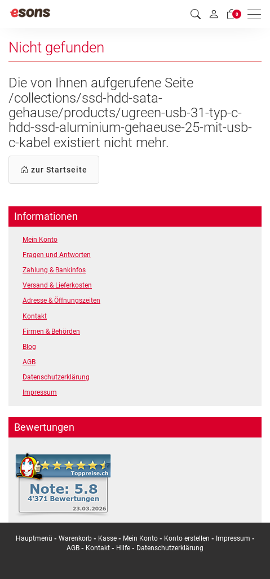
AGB (29, 362)
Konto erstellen (187, 538)
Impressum (40, 392)
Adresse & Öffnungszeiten (61, 300)
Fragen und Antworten (57, 255)
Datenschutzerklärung (56, 377)
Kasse (107, 538)
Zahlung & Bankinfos (54, 270)
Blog (29, 347)
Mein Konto (40, 240)
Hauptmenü (34, 538)
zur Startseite (53, 169)
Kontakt (35, 316)
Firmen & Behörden (51, 331)
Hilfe (123, 548)
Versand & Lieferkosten (57, 285)
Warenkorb (76, 538)
